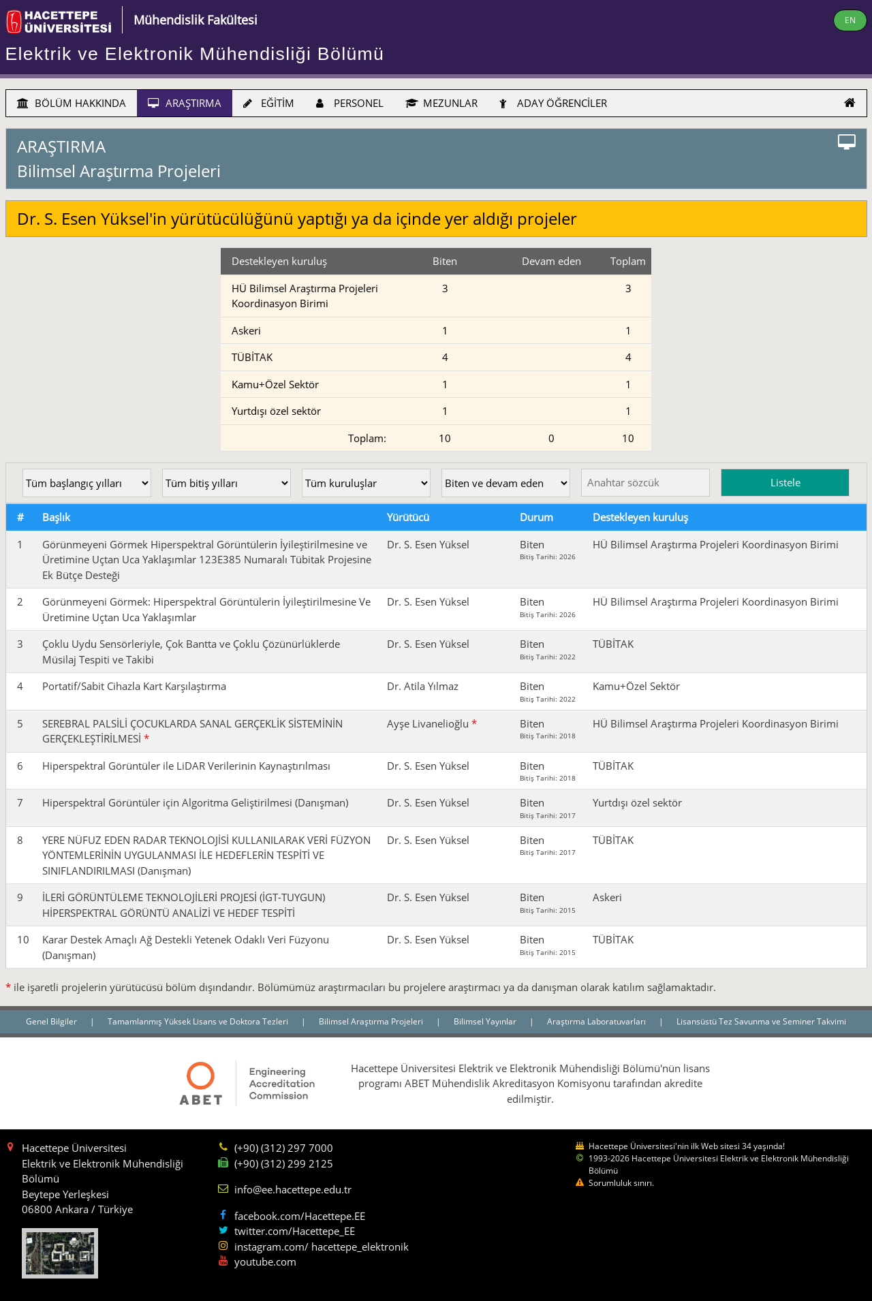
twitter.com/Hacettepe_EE (294, 1231)
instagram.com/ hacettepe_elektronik (321, 1246)
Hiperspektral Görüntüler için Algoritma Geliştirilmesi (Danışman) (195, 802)
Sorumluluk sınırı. (621, 1183)
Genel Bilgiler (52, 1021)
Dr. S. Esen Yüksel (428, 544)
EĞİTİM (268, 103)
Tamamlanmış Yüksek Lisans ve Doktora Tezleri (199, 1021)
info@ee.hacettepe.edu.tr (293, 1189)
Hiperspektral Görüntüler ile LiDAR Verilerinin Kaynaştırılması (186, 765)
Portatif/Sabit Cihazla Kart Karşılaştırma (134, 686)
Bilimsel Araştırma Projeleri (372, 1021)
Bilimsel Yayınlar (486, 1021)
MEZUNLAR (441, 103)
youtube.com (265, 1261)
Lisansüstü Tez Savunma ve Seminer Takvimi (761, 1021)
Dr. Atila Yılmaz (422, 686)
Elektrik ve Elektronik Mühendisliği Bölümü (195, 54)
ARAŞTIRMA (184, 103)
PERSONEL (350, 103)
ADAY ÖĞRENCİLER (553, 103)
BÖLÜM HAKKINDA (71, 103)
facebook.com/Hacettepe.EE (299, 1216)
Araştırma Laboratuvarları (597, 1021)
